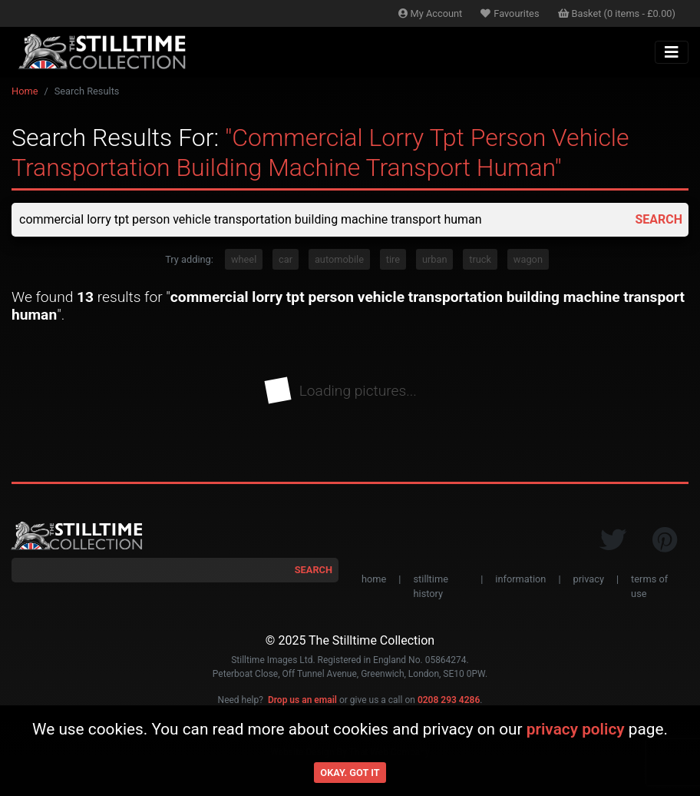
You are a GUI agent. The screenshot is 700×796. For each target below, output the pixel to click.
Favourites (509, 13)
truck (480, 259)
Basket (617, 13)
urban (434, 259)
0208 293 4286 (449, 700)
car (285, 259)
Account (430, 13)
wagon (528, 259)
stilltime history (430, 586)
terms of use (649, 586)
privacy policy (576, 729)
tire (393, 259)
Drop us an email (302, 700)
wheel (243, 259)
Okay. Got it (349, 772)
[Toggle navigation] (671, 52)
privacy (588, 579)
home (374, 579)
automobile (339, 259)
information (520, 579)
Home (25, 91)
